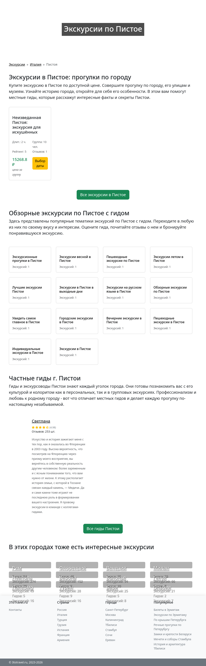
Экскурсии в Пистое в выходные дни (76, 289)
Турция (62, 620)
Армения (63, 640)
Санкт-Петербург (116, 610)
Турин (66, 587)
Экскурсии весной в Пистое (75, 259)
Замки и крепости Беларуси (173, 634)
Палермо (22, 587)
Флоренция (72, 568)
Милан (161, 568)
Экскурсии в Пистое (75, 349)
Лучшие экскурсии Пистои (27, 289)
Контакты (15, 610)
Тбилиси (111, 625)
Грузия (61, 625)
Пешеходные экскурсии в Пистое (168, 320)
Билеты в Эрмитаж (166, 610)
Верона (67, 577)
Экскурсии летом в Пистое (168, 259)
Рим (17, 568)
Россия (62, 610)
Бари (112, 587)
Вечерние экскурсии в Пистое (124, 320)
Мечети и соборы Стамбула (172, 639)
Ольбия (162, 587)
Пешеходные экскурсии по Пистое (122, 259)
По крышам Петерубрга (170, 620)
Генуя (159, 577)
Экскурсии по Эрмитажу (170, 615)
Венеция (116, 568)
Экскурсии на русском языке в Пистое (123, 289)
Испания (63, 630)
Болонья (116, 577)
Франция (63, 635)
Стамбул (111, 630)
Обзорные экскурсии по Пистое (170, 289)
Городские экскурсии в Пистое (76, 320)
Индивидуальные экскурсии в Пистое (27, 351)
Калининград (114, 620)
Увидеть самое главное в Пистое (26, 320)
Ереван (110, 640)
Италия (62, 615)
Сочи (108, 635)
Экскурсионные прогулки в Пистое (27, 259)
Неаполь (22, 577)
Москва (110, 615)
